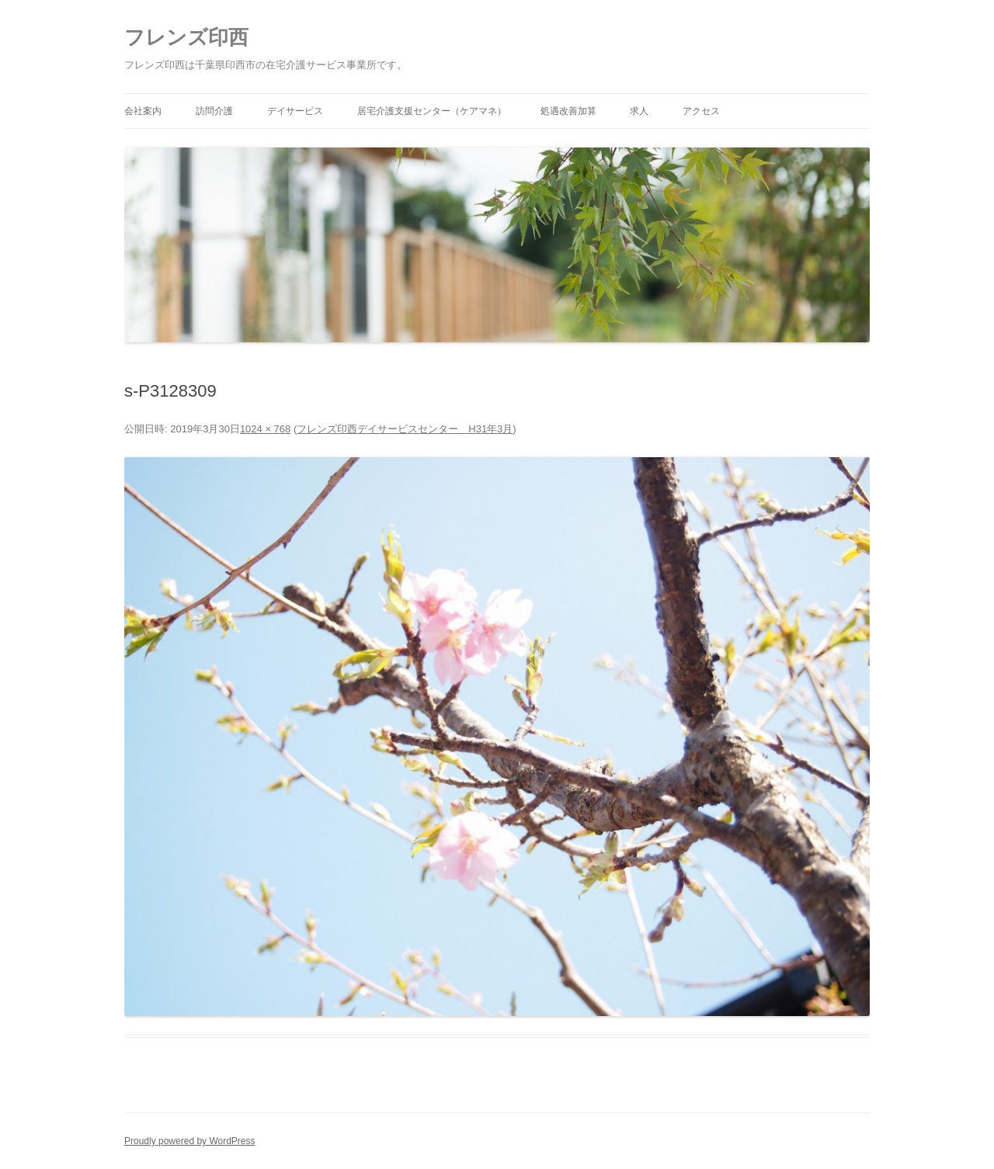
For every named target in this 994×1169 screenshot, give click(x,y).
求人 (639, 111)
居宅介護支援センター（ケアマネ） (431, 111)
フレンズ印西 (186, 37)
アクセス (701, 111)
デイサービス (295, 111)
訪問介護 (214, 111)
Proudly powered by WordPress (189, 1141)
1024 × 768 (265, 429)
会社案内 (143, 111)
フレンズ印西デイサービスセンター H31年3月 (405, 429)
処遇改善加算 (568, 111)
